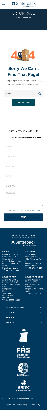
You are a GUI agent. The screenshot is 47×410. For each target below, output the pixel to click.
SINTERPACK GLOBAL (14, 307)
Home (18, 17)
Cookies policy (34, 405)
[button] (23, 102)
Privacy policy (22, 405)
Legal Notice (10, 405)
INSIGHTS (9, 323)
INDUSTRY (9, 318)
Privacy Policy (36, 210)
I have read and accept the (24, 210)
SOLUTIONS (10, 313)
